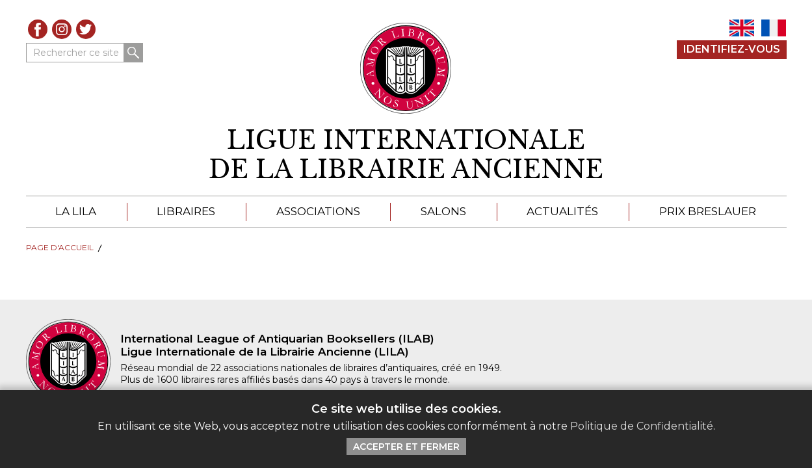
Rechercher (133, 52)
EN (741, 28)
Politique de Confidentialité (641, 426)
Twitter (86, 29)
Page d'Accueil (60, 247)
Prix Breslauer (707, 211)
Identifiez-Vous (731, 49)
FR (773, 28)
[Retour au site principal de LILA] (406, 68)
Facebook (37, 29)
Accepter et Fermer (406, 446)
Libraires (186, 211)
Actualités (562, 211)
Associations (318, 211)
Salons (443, 211)
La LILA (75, 211)
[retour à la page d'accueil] (406, 155)
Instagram (62, 29)
